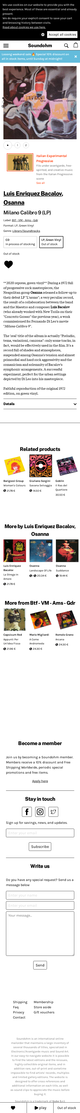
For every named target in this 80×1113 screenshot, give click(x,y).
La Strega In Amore (10, 576)
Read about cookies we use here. (24, 27)
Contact (19, 1017)
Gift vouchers (44, 1012)
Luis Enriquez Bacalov (32, 193)
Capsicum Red (12, 634)
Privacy (18, 1012)
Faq (16, 1007)
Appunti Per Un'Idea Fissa (11, 641)
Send (40, 965)
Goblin (59, 480)
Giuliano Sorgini (39, 480)
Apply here (40, 781)
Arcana (59, 639)
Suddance (62, 570)
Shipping (20, 1002)
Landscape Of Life (40, 570)
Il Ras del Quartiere (61, 487)
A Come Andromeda (36, 641)
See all (40, 183)
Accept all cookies (62, 34)
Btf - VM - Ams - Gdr (25, 220)
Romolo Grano (64, 634)
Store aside (42, 1007)
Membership (43, 1002)
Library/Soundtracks (26, 231)
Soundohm (40, 45)
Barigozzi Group (13, 480)
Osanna (13, 202)
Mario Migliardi (39, 634)
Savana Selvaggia (40, 485)
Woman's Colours (14, 485)
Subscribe (40, 846)
